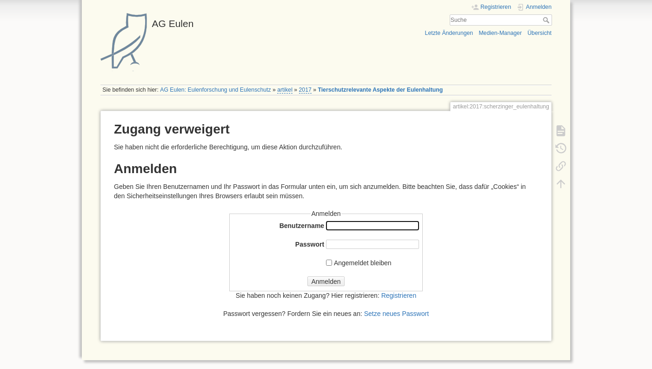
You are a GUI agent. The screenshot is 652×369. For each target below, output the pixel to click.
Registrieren (398, 295)
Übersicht (539, 33)
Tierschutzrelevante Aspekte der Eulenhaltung (380, 90)
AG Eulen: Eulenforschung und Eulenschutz (215, 90)
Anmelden (325, 281)
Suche (547, 20)
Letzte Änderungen (449, 33)
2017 (305, 90)
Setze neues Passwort (396, 313)
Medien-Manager (500, 33)
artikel (285, 90)
